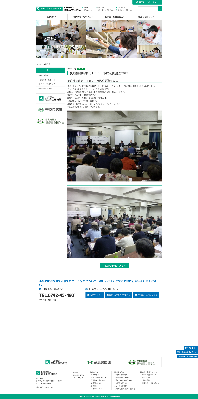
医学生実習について (149, 375)
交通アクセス (101, 7)
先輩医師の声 (96, 383)
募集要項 (94, 386)
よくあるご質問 (121, 386)
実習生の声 (146, 377)
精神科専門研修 (121, 375)
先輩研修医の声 (121, 383)
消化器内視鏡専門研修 (123, 380)
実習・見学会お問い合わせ (105, 10)
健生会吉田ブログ (146, 17)
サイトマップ (122, 7)
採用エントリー (88, 10)
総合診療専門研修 (122, 377)
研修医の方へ (119, 372)
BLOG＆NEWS (78, 375)
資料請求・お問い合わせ (125, 10)
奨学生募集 (146, 380)
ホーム (38, 64)
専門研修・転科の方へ (83, 17)
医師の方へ (52, 17)
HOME (86, 7)
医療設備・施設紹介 (98, 380)
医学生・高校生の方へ (115, 17)
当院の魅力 (95, 375)
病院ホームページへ (146, 2)
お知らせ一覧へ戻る (114, 266)
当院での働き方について (100, 377)
